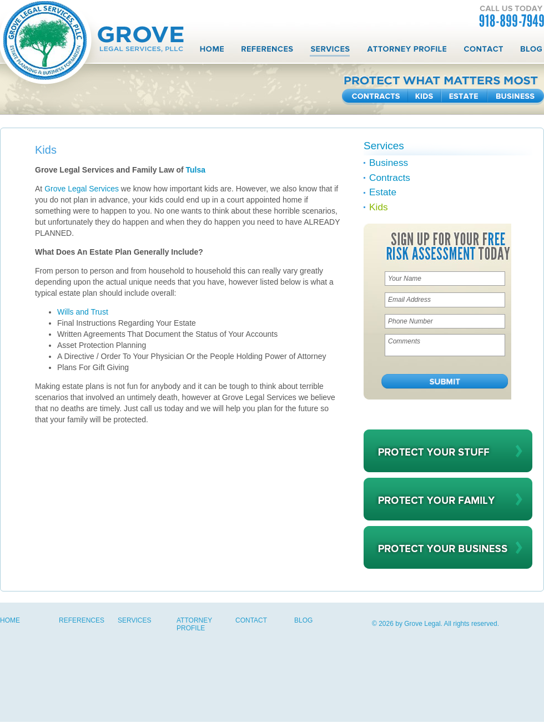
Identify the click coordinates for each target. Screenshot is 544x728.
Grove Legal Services (81, 188)
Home (212, 51)
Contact (483, 51)
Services (330, 51)
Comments (445, 345)
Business (515, 97)
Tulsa (197, 169)
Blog (531, 51)
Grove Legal (422, 624)
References (267, 51)
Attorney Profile (406, 51)
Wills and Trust (82, 311)
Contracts (375, 97)
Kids (424, 97)
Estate (464, 97)
